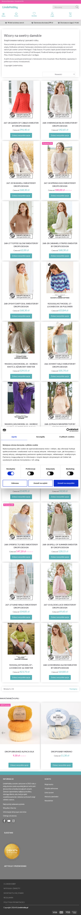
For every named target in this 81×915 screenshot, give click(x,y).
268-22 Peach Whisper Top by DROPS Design (59, 425)
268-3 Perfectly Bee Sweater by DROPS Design (21, 546)
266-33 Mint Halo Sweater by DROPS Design (60, 365)
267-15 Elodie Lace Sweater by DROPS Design (60, 606)
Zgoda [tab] (14, 437)
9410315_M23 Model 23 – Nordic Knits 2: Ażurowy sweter (21, 365)
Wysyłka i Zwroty (9, 808)
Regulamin (8, 898)
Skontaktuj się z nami (14, 893)
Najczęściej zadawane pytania (13, 804)
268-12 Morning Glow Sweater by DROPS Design (60, 666)
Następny (73, 689)
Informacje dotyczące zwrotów (14, 812)
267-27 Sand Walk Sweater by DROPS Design (21, 606)
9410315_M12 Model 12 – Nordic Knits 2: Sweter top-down (21, 425)
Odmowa (15, 483)
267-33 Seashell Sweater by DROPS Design (21, 184)
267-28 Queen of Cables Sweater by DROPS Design (21, 124)
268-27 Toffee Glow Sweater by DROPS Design (21, 244)
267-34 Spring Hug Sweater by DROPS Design (60, 184)
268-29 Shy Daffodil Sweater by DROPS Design (21, 305)
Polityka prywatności (14, 902)
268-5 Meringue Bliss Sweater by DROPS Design (59, 124)
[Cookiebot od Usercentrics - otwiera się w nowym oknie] (68, 430)
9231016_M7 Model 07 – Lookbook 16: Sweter (21, 666)
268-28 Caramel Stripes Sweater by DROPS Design (59, 244)
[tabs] (70, 15)
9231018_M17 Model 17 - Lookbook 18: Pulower (60, 305)
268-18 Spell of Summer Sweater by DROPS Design (59, 546)
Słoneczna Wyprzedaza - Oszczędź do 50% (12, 1)
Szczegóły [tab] (40, 437)
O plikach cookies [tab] (66, 437)
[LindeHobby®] (10, 6)
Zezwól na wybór (40, 483)
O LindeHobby (10, 884)
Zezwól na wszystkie (66, 483)
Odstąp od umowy (10, 816)
